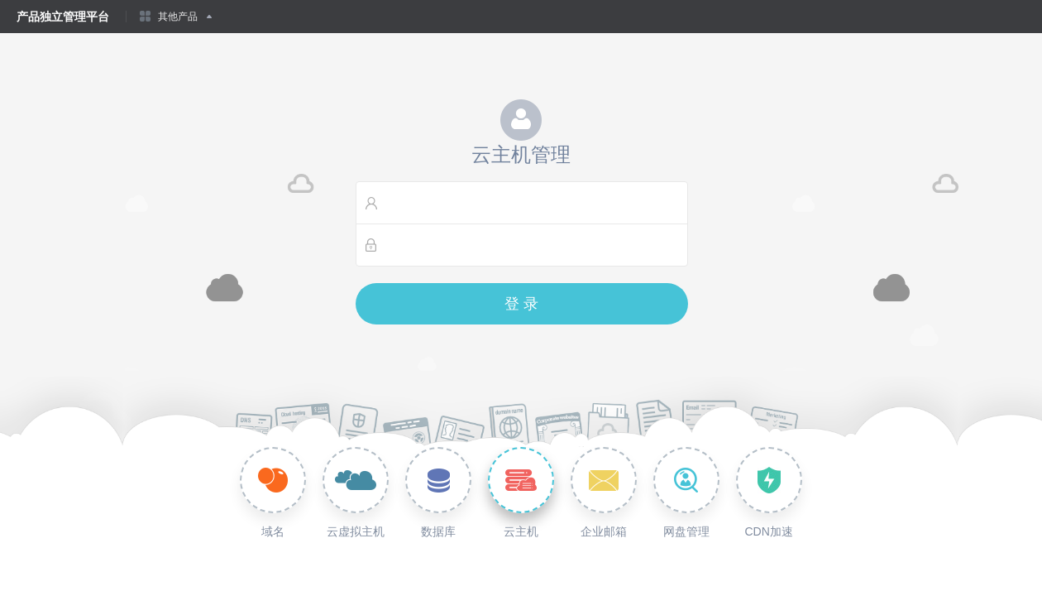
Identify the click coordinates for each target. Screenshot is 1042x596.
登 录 (521, 304)
